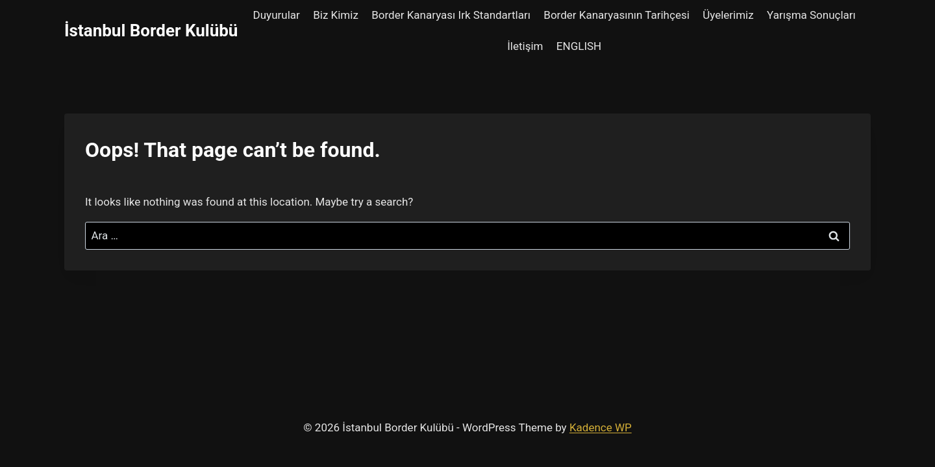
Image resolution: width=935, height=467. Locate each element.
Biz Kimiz (335, 14)
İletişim (525, 46)
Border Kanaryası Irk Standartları (450, 14)
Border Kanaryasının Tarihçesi (616, 14)
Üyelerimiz (728, 14)
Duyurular (276, 14)
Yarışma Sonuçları (811, 14)
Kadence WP (600, 427)
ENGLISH (578, 46)
